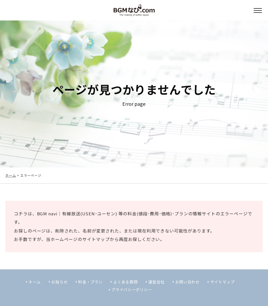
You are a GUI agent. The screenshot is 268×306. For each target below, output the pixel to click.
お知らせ (55, 286)
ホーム (10, 175)
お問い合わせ (190, 286)
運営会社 (157, 286)
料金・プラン (88, 286)
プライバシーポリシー (131, 294)
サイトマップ (101, 242)
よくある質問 (125, 286)
